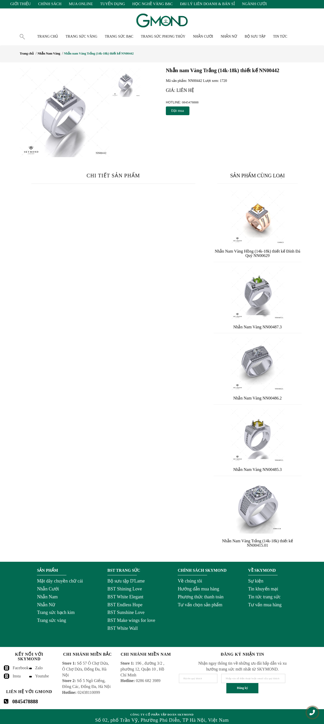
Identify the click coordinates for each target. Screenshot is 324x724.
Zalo (39, 668)
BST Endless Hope (125, 604)
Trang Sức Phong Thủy (163, 36)
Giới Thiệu (20, 4)
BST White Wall (122, 628)
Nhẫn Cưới (48, 588)
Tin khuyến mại (263, 588)
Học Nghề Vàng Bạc (152, 4)
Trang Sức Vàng (81, 36)
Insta (17, 676)
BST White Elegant (125, 596)
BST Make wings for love (131, 620)
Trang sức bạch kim (56, 612)
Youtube (42, 676)
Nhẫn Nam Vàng (48, 53)
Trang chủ (47, 36)
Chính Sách (50, 4)
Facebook (21, 668)
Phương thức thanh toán (200, 596)
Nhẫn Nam (47, 596)
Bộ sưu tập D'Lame (126, 580)
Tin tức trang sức (264, 596)
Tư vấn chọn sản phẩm (200, 604)
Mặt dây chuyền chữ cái (60, 580)
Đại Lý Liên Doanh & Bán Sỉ (207, 4)
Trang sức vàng (51, 620)
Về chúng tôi (190, 580)
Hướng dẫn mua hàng (198, 588)
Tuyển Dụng (112, 4)
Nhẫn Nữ (46, 604)
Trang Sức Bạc (119, 36)
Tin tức (280, 36)
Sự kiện (256, 580)
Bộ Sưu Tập (255, 36)
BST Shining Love (124, 588)
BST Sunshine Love (126, 612)
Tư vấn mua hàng (264, 604)
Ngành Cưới (254, 4)
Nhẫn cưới (203, 36)
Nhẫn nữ (229, 36)
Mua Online (81, 4)
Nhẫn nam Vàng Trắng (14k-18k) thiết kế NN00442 (99, 53)
